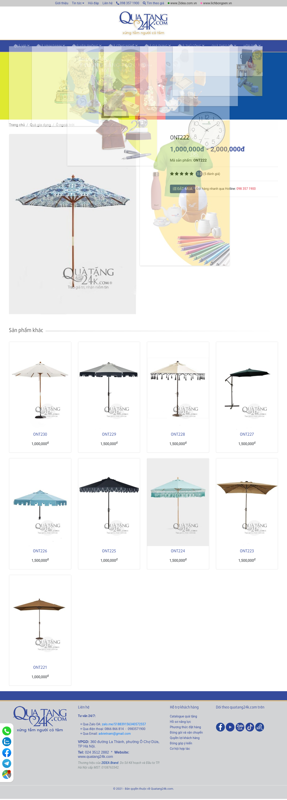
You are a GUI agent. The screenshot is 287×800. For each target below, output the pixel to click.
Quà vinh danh (44, 48)
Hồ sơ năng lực (180, 723)
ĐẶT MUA (183, 190)
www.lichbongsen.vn (217, 3)
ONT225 (109, 551)
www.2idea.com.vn (183, 3)
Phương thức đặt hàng (185, 728)
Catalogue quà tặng (183, 717)
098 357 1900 (127, 3)
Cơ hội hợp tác (180, 750)
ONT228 (178, 435)
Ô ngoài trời (65, 126)
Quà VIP (18, 48)
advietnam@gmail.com (114, 735)
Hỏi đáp (93, 3)
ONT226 (40, 551)
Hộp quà (227, 48)
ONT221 (40, 668)
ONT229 (109, 435)
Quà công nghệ (110, 48)
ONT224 (178, 551)
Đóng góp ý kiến (181, 744)
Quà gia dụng (142, 48)
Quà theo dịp (202, 48)
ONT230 (40, 435)
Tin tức (77, 3)
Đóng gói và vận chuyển (186, 734)
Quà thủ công (172, 48)
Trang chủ (17, 126)
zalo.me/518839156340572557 (124, 725)
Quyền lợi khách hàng (185, 739)
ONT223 (247, 551)
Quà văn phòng (77, 48)
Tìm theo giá (153, 3)
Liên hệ (107, 3)
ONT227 (247, 435)
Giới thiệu (61, 3)
